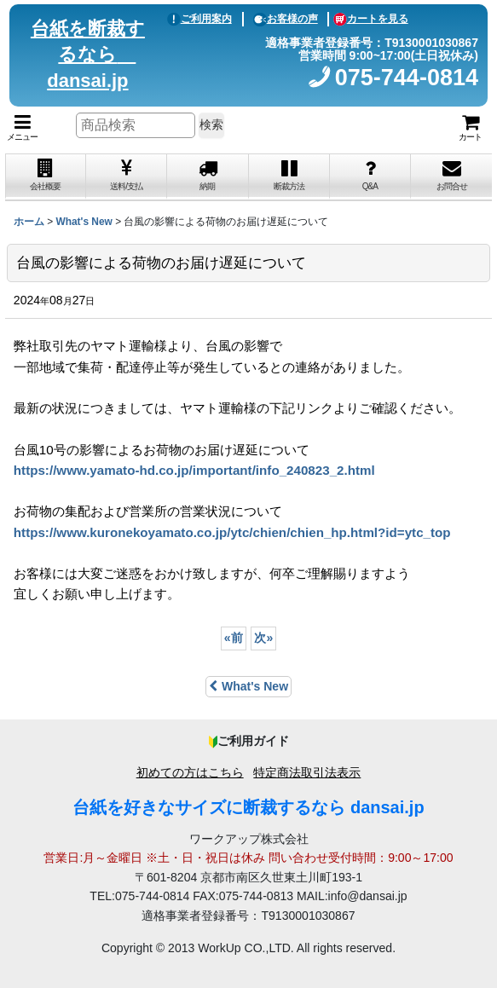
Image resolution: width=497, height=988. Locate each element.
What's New (248, 686)
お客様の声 (285, 19)
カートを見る (370, 19)
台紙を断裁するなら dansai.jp (88, 55)
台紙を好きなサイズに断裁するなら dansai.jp (248, 807)
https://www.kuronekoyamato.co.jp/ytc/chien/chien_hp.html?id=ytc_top (232, 532)
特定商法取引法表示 (307, 772)
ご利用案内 (199, 19)
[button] (22, 128)
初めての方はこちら (190, 772)
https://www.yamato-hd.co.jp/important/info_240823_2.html (194, 470)
